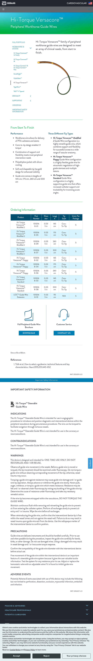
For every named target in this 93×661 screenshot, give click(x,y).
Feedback (90, 463)
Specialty (16, 96)
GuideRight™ (18, 74)
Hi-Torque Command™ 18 (21, 60)
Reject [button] (46, 656)
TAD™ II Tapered (19, 91)
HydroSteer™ (18, 78)
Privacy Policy (29, 650)
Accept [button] (16, 656)
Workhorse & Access (18, 48)
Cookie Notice (15, 650)
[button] (89, 9)
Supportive (17, 101)
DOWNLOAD (29, 333)
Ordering (16, 105)
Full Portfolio (18, 42)
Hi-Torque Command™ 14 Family (21, 54)
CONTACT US (64, 333)
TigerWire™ (17, 87)
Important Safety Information (19, 111)
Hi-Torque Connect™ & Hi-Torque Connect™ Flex (21, 68)
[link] (15, 606)
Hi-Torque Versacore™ (20, 83)
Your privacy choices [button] (76, 656)
